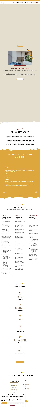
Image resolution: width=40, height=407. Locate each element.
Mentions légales (12, 405)
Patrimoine (17, 3)
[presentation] (4, 192)
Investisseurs (31, 3)
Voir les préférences (19, 403)
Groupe (14, 3)
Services (20, 3)
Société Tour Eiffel (3, 3)
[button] (23, 394)
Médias (27, 3)
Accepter (4, 403)
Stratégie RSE (24, 3)
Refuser (10, 403)
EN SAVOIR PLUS (20, 79)
